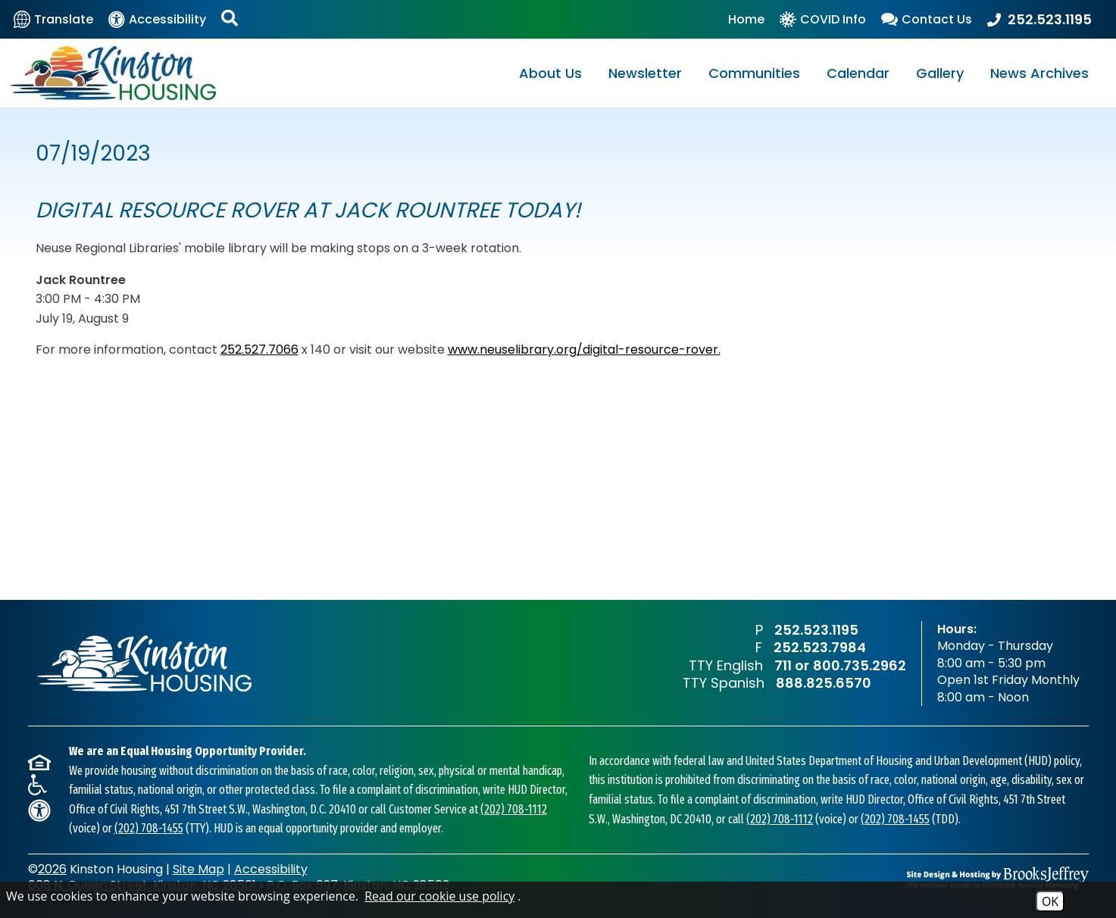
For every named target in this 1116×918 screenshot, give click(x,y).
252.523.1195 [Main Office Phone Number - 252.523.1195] (816, 629)
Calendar (858, 73)
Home (746, 19)
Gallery (940, 73)
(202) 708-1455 (148, 828)
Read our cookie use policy (439, 896)
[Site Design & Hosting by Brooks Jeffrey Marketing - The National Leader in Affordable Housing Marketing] (998, 877)
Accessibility (271, 869)
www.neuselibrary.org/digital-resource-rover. (584, 349)
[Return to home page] (144, 663)
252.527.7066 (259, 349)
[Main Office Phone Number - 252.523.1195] (1039, 19)
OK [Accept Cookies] (1050, 901)
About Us (550, 73)
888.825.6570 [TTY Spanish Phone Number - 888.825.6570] (823, 682)
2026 (52, 869)
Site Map (198, 869)
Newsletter (645, 73)
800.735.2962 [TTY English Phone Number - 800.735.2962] (859, 665)
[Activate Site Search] (231, 20)
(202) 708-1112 (513, 809)
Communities (754, 73)
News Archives (1039, 73)
